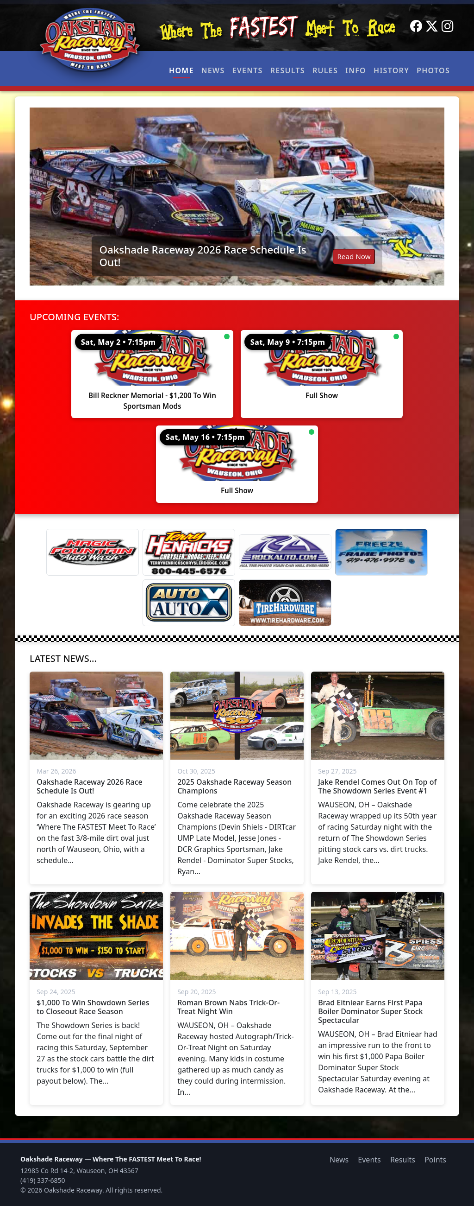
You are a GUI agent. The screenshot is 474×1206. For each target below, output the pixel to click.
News (213, 70)
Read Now (353, 256)
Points (435, 1160)
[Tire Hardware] (285, 602)
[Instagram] (448, 26)
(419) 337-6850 (42, 1180)
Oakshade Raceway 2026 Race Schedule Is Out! (202, 255)
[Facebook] (416, 26)
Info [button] (355, 70)
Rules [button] (325, 70)
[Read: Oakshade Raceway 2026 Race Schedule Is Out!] (237, 197)
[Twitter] (432, 26)
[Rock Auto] (285, 552)
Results (287, 70)
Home (181, 70)
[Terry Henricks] (189, 552)
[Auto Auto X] (189, 602)
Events (247, 70)
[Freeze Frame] (381, 552)
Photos (433, 70)
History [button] (391, 70)
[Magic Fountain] (92, 552)
